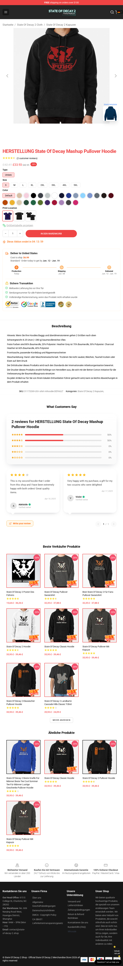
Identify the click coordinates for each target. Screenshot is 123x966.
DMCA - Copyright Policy (44, 915)
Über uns (36, 897)
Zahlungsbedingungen (79, 910)
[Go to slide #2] (61, 130)
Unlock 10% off (117, 952)
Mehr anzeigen (61, 720)
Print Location (10, 208)
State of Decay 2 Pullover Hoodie (98, 778)
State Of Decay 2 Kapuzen (61, 24)
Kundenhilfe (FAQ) (77, 927)
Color (5, 190)
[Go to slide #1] (45, 130)
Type (5, 169)
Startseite (8, 24)
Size (5, 180)
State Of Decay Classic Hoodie (59, 646)
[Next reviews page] (114, 524)
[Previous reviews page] (98, 524)
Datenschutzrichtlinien (43, 910)
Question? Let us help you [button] (108, 962)
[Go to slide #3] (78, 130)
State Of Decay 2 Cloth (30, 24)
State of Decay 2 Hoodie (18, 646)
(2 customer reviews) (27, 158)
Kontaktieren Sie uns (78, 922)
